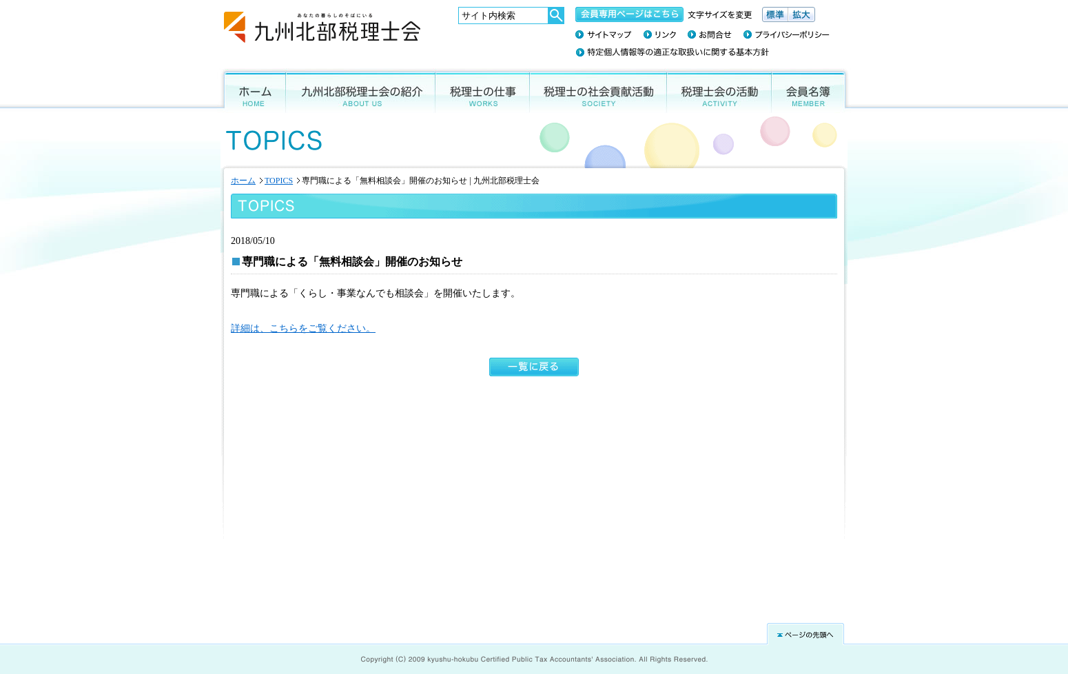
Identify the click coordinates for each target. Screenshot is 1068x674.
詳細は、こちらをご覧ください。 (303, 328)
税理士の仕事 (482, 90)
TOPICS (279, 180)
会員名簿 (811, 90)
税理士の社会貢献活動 (598, 90)
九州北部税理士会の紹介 (360, 90)
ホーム (251, 90)
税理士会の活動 (719, 90)
